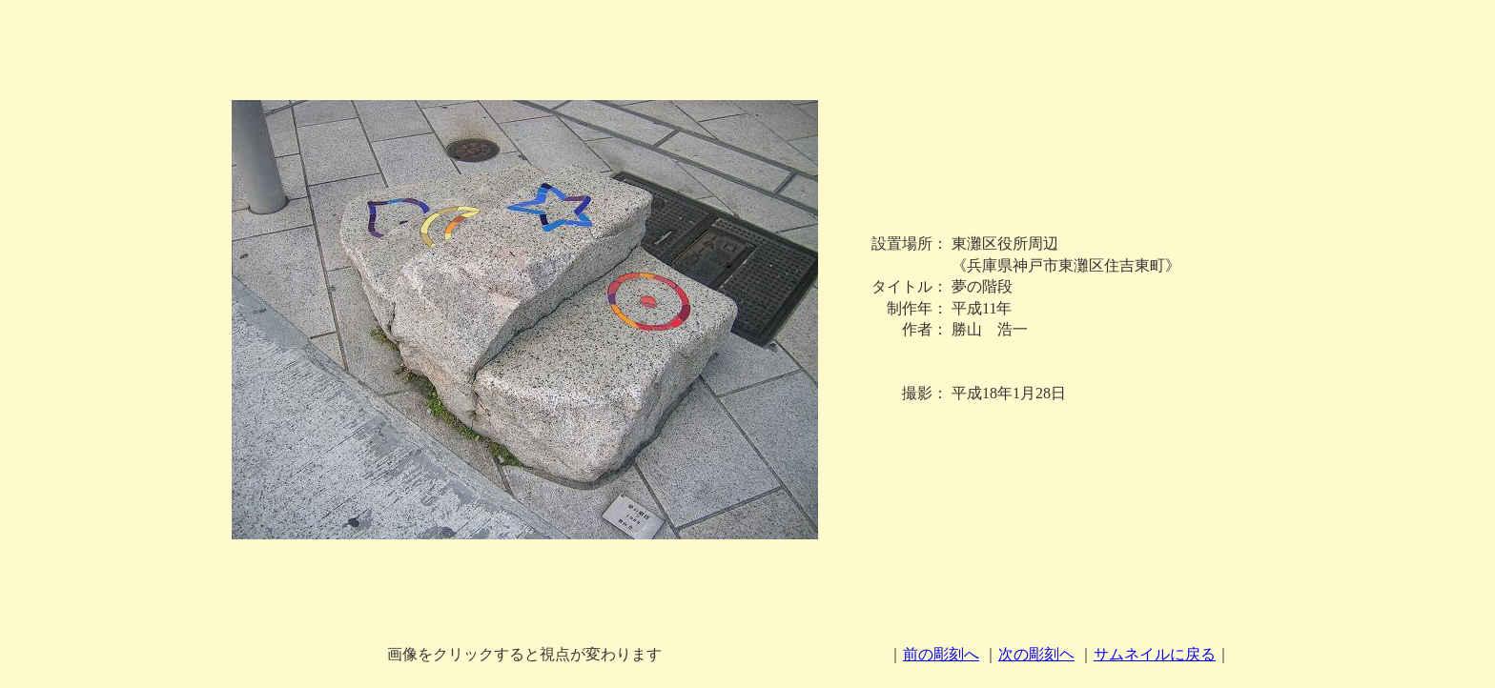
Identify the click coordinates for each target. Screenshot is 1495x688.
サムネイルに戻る (1155, 654)
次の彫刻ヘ (1036, 654)
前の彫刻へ (941, 654)
